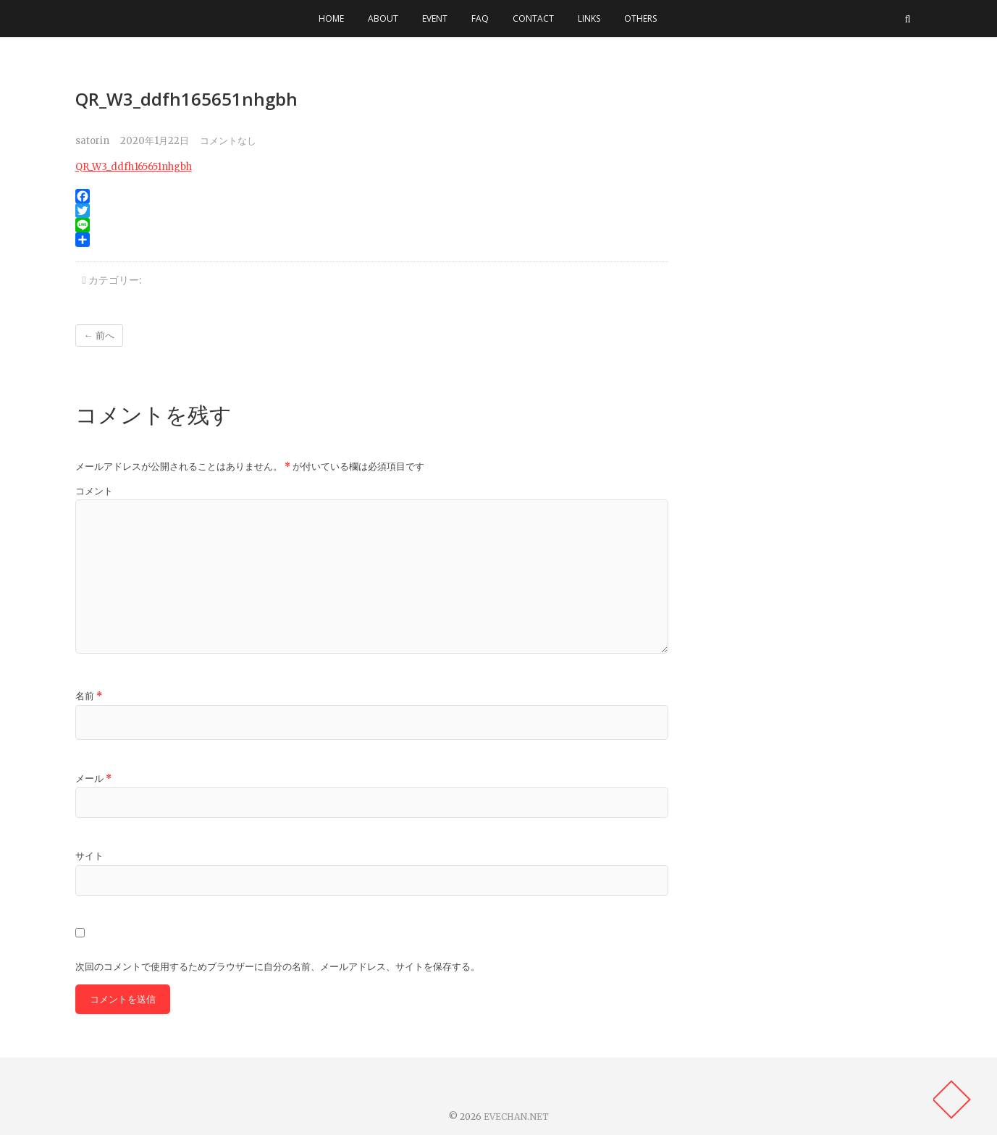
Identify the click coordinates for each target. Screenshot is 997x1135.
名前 (88, 696)
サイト (89, 856)
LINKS (589, 18)
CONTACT (533, 18)
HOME (331, 18)
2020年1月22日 (154, 141)
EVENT (434, 18)
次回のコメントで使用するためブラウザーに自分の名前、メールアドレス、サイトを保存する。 (277, 967)
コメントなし (228, 141)
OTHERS (640, 18)
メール (93, 778)
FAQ (480, 18)
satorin (92, 141)
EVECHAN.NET (516, 1116)
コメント (94, 491)
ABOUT (383, 18)
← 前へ (99, 335)
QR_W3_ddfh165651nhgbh (133, 167)
